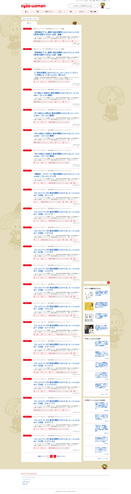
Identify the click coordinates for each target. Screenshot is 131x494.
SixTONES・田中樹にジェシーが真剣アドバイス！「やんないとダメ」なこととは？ (101, 450)
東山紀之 (106, 433)
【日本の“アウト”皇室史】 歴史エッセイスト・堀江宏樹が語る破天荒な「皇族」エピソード (101, 327)
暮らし (26, 11)
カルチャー (82, 11)
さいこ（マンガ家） (76, 44)
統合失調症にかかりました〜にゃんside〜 (44, 41)
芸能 (38, 11)
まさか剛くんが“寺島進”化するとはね (82, 6)
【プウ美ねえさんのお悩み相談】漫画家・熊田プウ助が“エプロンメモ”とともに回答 (101, 293)
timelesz (106, 421)
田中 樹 (106, 454)
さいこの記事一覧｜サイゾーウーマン (33, 5)
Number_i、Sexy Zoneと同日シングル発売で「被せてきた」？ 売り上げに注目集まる (101, 417)
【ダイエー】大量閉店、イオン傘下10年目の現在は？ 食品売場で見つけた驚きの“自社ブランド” (101, 364)
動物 (74, 183)
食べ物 (107, 358)
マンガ (58, 41)
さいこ (75, 41)
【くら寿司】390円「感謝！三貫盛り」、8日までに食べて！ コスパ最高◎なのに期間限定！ (101, 343)
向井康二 (106, 443)
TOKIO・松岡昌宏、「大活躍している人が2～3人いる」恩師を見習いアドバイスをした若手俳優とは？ (101, 405)
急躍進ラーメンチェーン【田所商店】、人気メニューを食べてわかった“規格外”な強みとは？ (101, 354)
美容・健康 (93, 11)
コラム (60, 11)
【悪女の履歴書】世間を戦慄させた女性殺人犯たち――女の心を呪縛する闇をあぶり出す (101, 305)
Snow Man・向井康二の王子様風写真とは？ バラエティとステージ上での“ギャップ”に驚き (101, 439)
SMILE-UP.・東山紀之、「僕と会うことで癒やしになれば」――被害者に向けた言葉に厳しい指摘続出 (101, 428)
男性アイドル (48, 11)
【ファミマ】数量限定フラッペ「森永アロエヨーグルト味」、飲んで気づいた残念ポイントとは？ (101, 375)
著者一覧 (24, 484)
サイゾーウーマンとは (28, 477)
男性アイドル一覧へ (103, 458)
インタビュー (67, 41)
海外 (71, 11)
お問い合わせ (26, 482)
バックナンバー (26, 479)
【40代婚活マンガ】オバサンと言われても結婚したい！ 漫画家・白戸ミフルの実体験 (101, 316)
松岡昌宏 (106, 410)
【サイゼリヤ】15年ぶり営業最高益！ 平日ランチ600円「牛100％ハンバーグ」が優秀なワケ (101, 385)
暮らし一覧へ (105, 394)
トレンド (106, 347)
